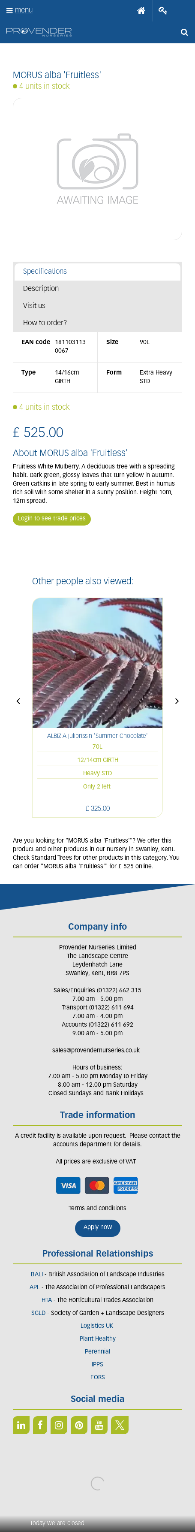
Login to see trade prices (52, 519)
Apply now (98, 1227)
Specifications (45, 271)
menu (24, 10)
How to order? (45, 323)
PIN (79, 1425)
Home (141, 10)
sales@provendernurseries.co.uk (96, 1051)
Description (41, 289)
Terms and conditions (97, 1209)
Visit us (34, 306)
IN (59, 1425)
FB (40, 1425)
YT (99, 1425)
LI (21, 1425)
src (184, 32)
